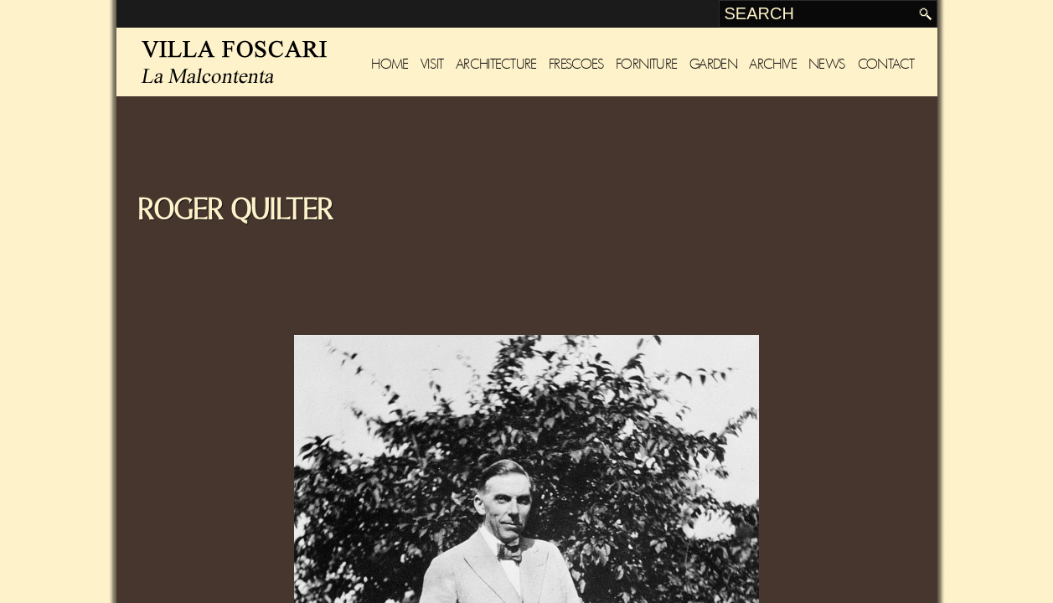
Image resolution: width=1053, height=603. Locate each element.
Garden (713, 64)
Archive (773, 64)
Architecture (496, 64)
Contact (886, 64)
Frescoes (576, 64)
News (827, 64)
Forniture (647, 64)
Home (390, 64)
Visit (432, 64)
